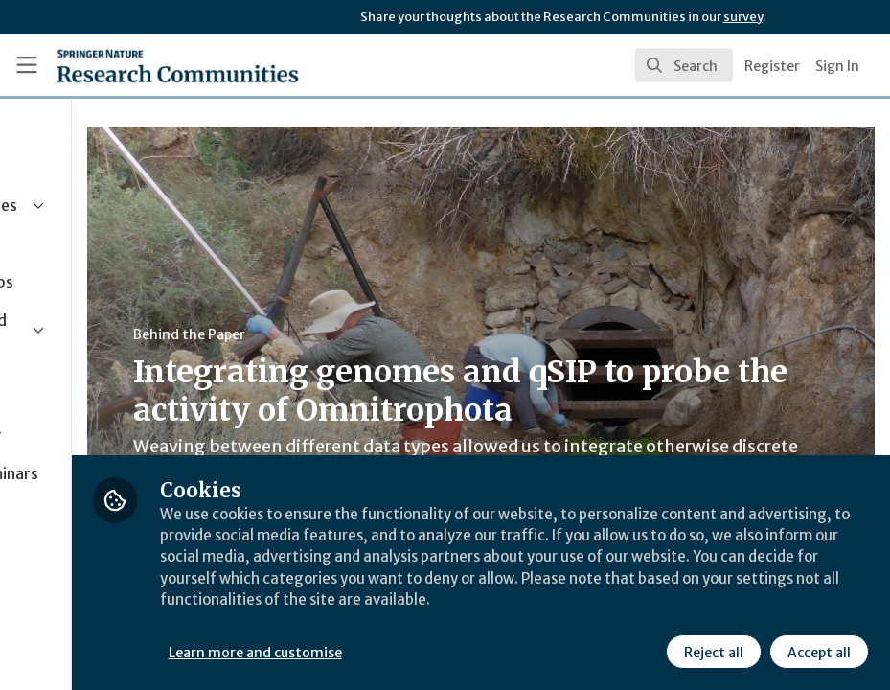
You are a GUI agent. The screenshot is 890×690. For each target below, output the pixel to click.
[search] (684, 65)
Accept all (817, 650)
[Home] (141, 65)
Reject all (712, 650)
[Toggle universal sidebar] (27, 65)
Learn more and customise (428, 650)
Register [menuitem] (772, 66)
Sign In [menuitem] (837, 66)
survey (743, 17)
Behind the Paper (363, 334)
